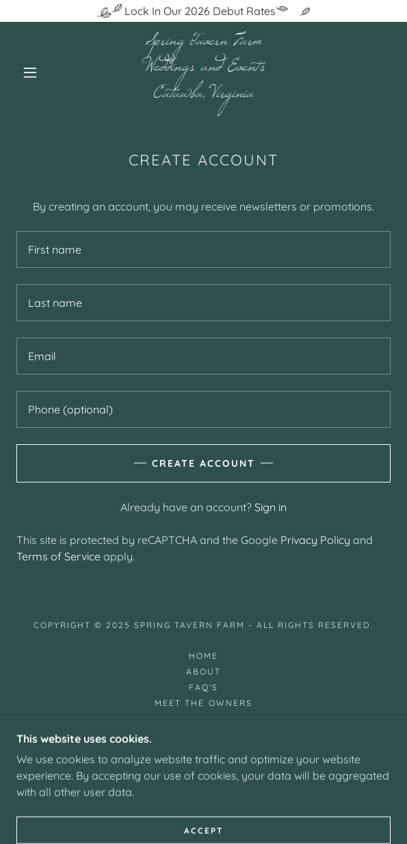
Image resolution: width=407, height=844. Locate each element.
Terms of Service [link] (58, 556)
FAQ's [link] (203, 687)
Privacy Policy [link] (315, 540)
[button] (35, 72)
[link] (204, 72)
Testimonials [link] (203, 718)
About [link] (203, 671)
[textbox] (203, 249)
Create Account (203, 463)
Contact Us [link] (203, 734)
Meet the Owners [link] (203, 703)
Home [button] (203, 656)
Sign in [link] (270, 507)
